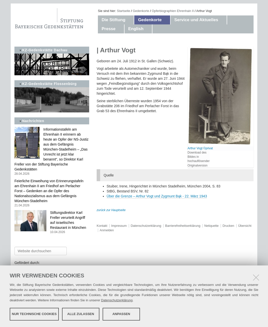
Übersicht (244, 226)
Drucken (228, 226)
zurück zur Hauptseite (111, 210)
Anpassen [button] (121, 314)
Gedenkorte (141, 11)
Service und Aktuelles (196, 19)
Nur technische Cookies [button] (34, 314)
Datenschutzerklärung (117, 300)
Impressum (119, 226)
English (135, 28)
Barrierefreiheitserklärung (182, 226)
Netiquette (211, 226)
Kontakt (102, 226)
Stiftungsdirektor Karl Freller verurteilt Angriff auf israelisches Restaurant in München (51, 222)
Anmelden (107, 230)
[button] (130, 19)
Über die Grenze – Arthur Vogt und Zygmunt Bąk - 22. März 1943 (157, 196)
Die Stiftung (113, 19)
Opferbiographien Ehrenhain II (173, 11)
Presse (109, 28)
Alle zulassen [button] (80, 314)
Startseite (123, 11)
